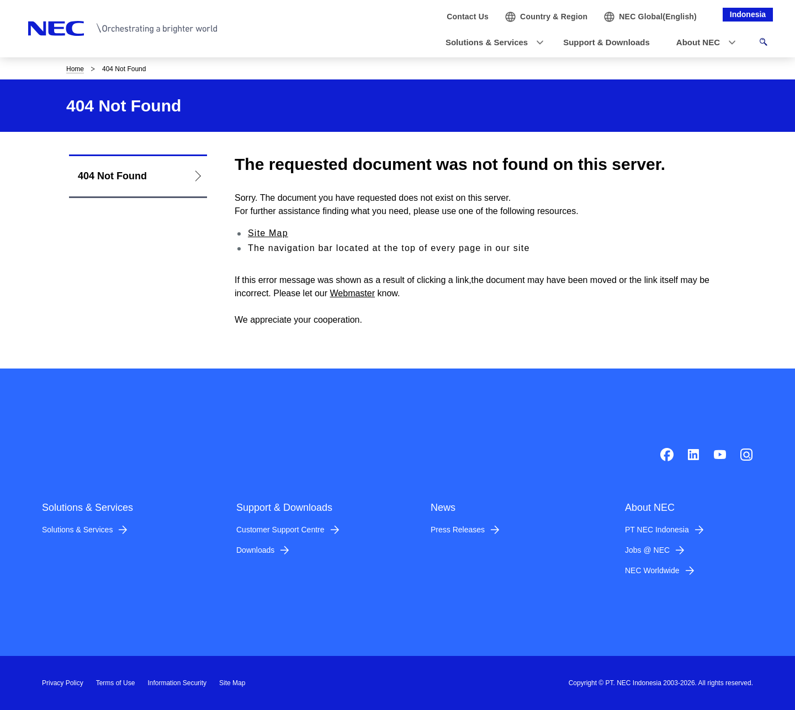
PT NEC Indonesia (657, 529)
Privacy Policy (62, 683)
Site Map (268, 233)
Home (75, 69)
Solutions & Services (77, 529)
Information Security (176, 683)
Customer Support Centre (280, 529)
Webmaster (352, 293)
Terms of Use (115, 683)
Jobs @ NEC (647, 550)
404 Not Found (112, 175)
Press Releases (458, 529)
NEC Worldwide (652, 570)
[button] (491, 42)
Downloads (255, 550)
